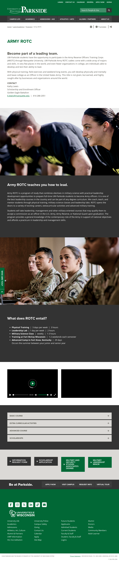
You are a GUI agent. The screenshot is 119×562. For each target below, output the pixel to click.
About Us (105, 19)
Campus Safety (40, 524)
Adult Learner (94, 533)
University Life (13, 521)
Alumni (91, 521)
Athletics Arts (67, 19)
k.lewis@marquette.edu (18, 95)
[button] (101, 26)
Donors (91, 524)
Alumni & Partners (15, 533)
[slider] (21, 395)
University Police (41, 521)
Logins (60, 2)
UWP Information (14, 537)
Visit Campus (68, 484)
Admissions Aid (47, 19)
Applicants (65, 524)
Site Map (38, 540)
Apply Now (100, 2)
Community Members (97, 530)
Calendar (81, 2)
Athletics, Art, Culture (16, 530)
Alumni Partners (87, 19)
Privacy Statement (75, 556)
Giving (109, 2)
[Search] (93, 10)
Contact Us (70, 2)
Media (90, 527)
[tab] (59, 416)
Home (9, 27)
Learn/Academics (18, 27)
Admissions (12, 527)
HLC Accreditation (14, 540)
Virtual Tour (103, 484)
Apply (36, 537)
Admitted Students (69, 527)
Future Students (68, 521)
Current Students (68, 530)
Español (90, 2)
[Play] (10, 395)
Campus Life (15, 19)
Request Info (85, 484)
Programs (29, 27)
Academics (30, 19)
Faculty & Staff (67, 533)
